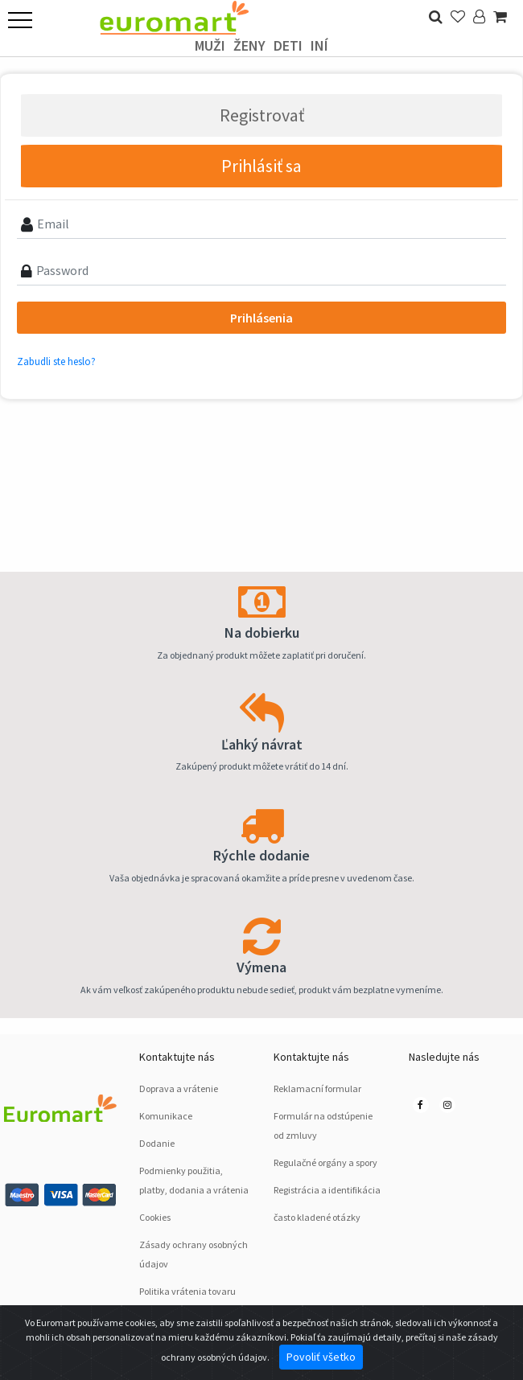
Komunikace (165, 1116)
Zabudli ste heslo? (56, 361)
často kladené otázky (317, 1217)
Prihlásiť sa (261, 165)
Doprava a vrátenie (178, 1088)
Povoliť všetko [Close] (321, 1356)
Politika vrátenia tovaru (187, 1291)
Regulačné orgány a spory (325, 1162)
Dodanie (157, 1143)
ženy (249, 45)
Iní (319, 45)
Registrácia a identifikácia (327, 1190)
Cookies (155, 1217)
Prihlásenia (261, 318)
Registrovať (262, 115)
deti (288, 45)
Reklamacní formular (317, 1088)
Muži (210, 45)
